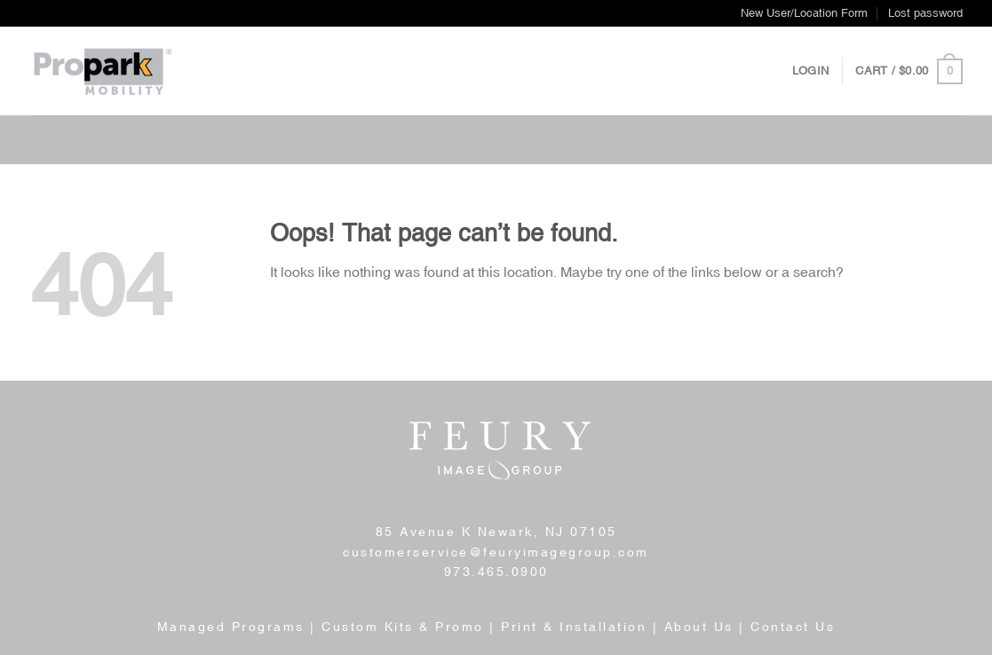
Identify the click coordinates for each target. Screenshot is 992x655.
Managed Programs (231, 626)
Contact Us (792, 626)
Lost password (925, 13)
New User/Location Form (804, 13)
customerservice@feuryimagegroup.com (496, 552)
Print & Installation (574, 626)
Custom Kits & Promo (402, 626)
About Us (699, 626)
